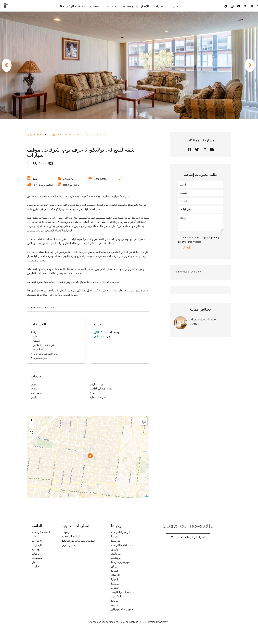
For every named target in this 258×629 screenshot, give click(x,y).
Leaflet (146, 496)
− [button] (31, 425)
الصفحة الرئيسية (35, 134)
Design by (158, 622)
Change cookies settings (102, 622)
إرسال (186, 247)
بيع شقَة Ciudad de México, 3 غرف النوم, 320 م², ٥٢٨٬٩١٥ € (77, 134)
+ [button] (31, 420)
